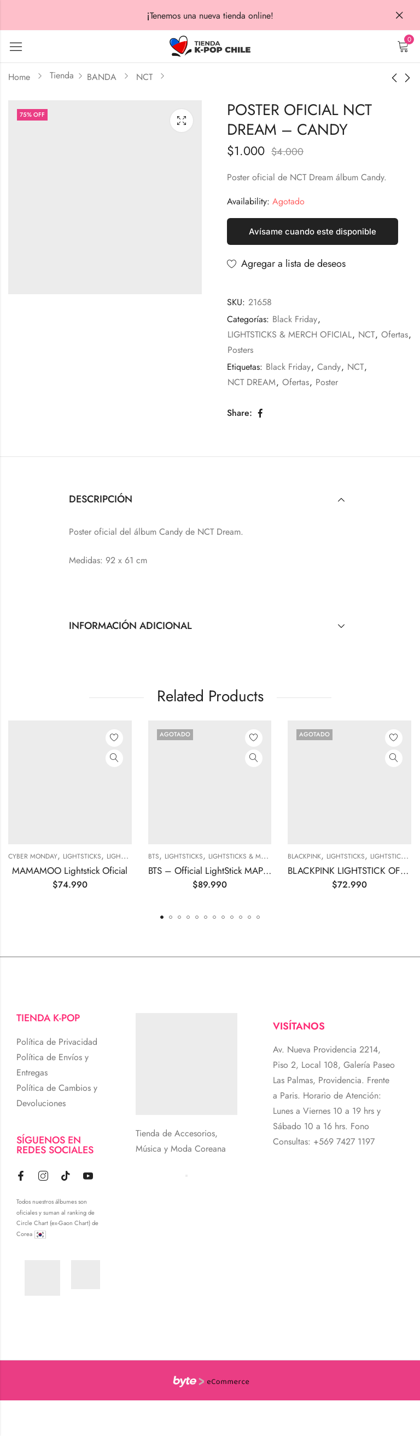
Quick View (115, 758)
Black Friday (294, 319)
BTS (154, 856)
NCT (144, 77)
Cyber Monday (34, 856)
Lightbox (181, 120)
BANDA (101, 77)
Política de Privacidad (56, 1041)
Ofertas (394, 334)
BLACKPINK (306, 856)
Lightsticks (83, 856)
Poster (327, 382)
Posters (240, 350)
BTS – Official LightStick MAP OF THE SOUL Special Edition (266, 870)
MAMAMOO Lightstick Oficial (71, 870)
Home (19, 77)
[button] (162, 917)
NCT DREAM (252, 382)
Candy (329, 367)
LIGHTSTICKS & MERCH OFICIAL (290, 334)
